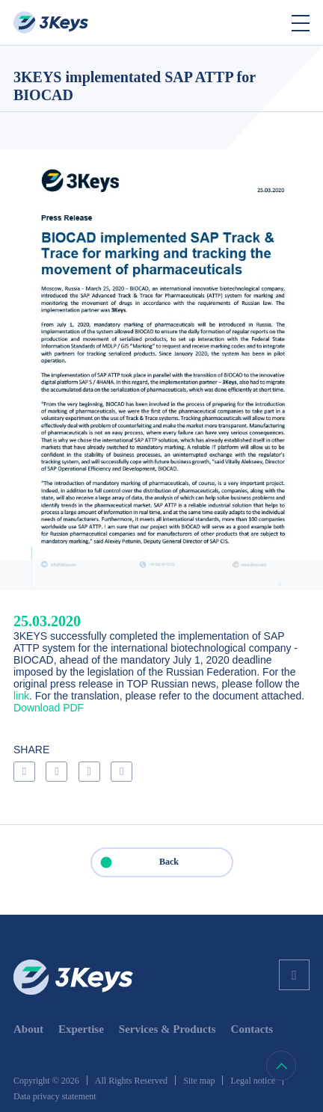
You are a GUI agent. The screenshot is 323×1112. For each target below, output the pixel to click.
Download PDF (48, 708)
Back (135, 862)
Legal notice (252, 1080)
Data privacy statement (54, 1096)
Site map (199, 1080)
